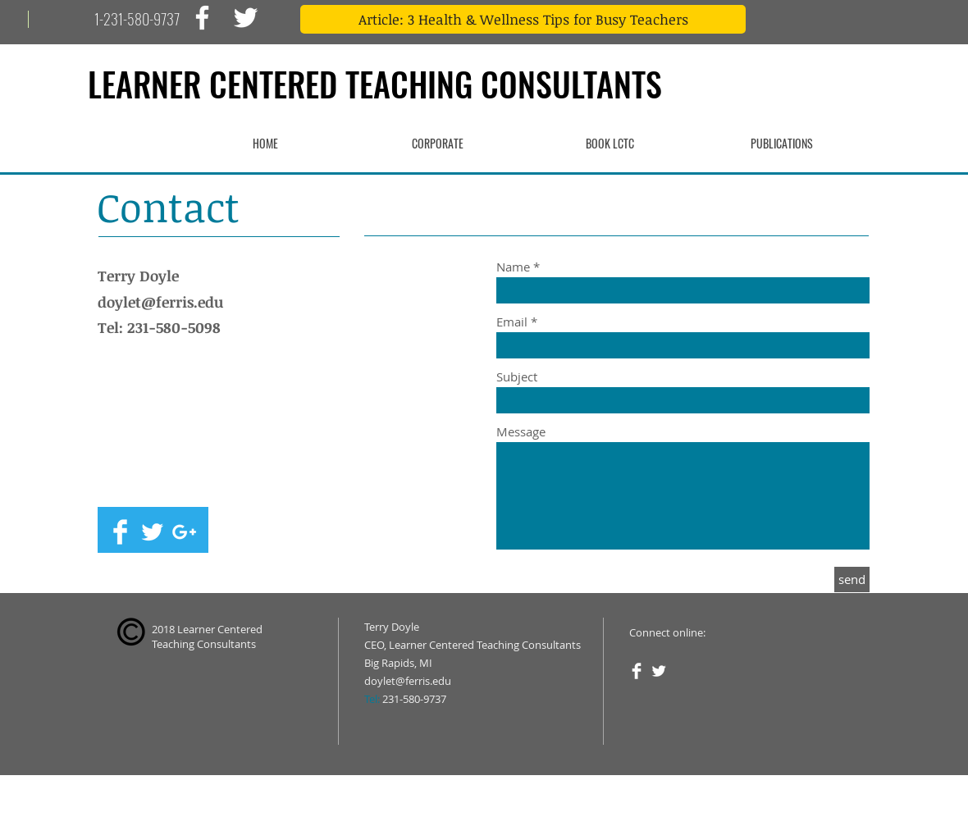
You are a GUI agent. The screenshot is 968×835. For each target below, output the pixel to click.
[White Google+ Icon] (184, 532)
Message (521, 432)
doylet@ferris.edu (161, 302)
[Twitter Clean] (152, 532)
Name (513, 267)
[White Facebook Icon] (202, 18)
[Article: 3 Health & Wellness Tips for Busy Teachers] (523, 19)
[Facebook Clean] (120, 532)
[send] (852, 579)
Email (511, 322)
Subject (516, 377)
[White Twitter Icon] (246, 18)
